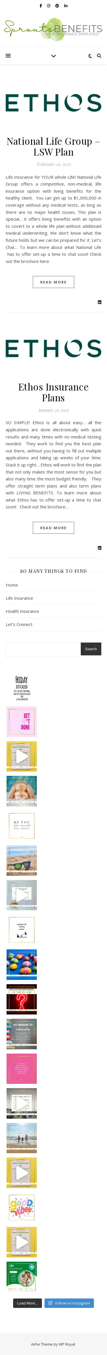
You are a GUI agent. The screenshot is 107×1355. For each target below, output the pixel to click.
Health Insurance (22, 611)
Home (12, 585)
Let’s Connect (19, 624)
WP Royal (67, 1344)
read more (53, 282)
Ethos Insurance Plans (53, 392)
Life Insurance (19, 598)
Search (91, 649)
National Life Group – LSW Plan (53, 146)
